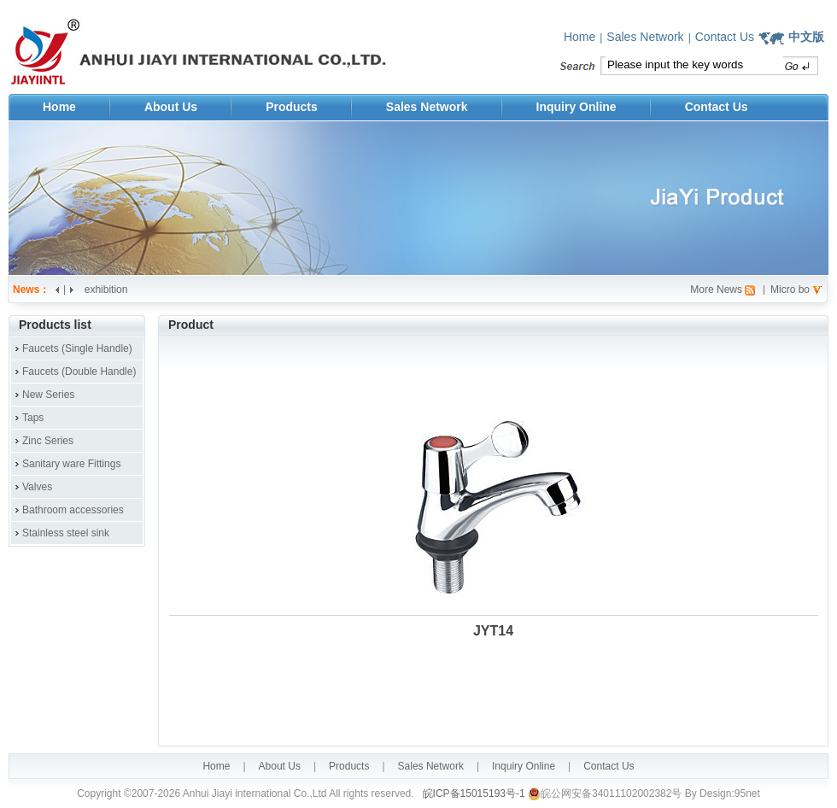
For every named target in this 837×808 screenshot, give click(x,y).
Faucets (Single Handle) (77, 348)
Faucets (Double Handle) (79, 372)
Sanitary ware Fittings (71, 464)
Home (579, 37)
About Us (170, 107)
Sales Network (644, 37)
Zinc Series (47, 441)
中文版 (806, 37)
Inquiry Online (576, 107)
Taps (33, 418)
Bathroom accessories (73, 510)
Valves (37, 487)
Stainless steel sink (65, 533)
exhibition (106, 290)
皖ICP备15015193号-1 (471, 793)
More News (716, 290)
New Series (48, 395)
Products (292, 107)
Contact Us (724, 37)
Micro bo (790, 290)
